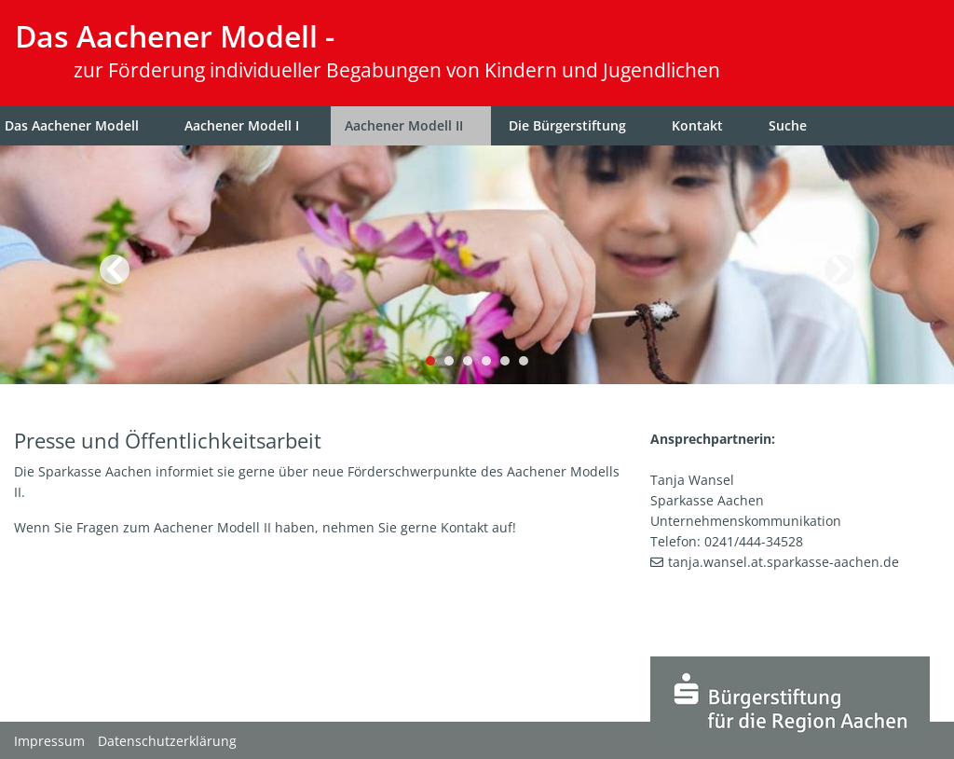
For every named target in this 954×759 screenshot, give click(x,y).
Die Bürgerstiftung (567, 125)
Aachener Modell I (241, 125)
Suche (788, 125)
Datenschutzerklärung (167, 741)
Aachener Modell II (404, 125)
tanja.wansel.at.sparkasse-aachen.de (783, 562)
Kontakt (697, 125)
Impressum (49, 741)
